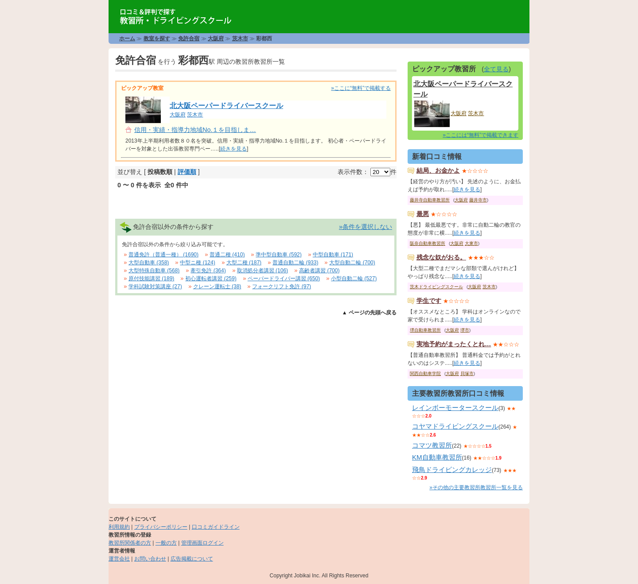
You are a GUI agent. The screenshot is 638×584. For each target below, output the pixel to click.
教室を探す (157, 38)
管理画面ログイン (202, 543)
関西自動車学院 (425, 373)
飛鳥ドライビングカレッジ (452, 469)
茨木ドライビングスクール (436, 286)
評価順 (187, 171)
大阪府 (216, 38)
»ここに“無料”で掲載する (361, 88)
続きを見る (233, 149)
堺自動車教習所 (425, 330)
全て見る (496, 69)
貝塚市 (467, 373)
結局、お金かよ (438, 170)
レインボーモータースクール (455, 407)
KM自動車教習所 (437, 457)
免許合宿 (188, 38)
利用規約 (119, 527)
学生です (428, 300)
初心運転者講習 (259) (210, 278)
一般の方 (166, 543)
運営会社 (119, 559)
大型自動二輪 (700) (352, 262)
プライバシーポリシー (160, 527)
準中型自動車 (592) (278, 254)
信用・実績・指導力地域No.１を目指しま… (195, 129)
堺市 (464, 330)
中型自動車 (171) (333, 254)
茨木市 (240, 38)
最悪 (422, 213)
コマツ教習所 (432, 445)
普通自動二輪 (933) (295, 262)
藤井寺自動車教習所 (430, 199)
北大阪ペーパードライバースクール (226, 105)
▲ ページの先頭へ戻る (369, 312)
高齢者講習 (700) (319, 270)
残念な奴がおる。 (441, 257)
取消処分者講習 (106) (262, 270)
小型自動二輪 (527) (354, 278)
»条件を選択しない (365, 226)
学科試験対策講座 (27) (155, 286)
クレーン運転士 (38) (217, 286)
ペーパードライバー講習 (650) (284, 278)
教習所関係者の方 (130, 543)
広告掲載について (192, 559)
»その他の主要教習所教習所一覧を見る (476, 487)
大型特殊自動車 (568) (153, 270)
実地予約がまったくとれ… (453, 344)
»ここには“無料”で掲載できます (480, 135)
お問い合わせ (150, 559)
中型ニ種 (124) (197, 262)
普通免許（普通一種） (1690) (163, 254)
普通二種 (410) (227, 254)
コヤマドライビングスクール (455, 426)
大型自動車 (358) (148, 262)
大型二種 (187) (243, 262)
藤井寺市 (478, 199)
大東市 (471, 243)
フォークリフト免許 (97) (281, 286)
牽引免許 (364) (208, 270)
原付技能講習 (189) (151, 278)
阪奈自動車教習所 (427, 243)
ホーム (127, 38)
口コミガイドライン (216, 527)
